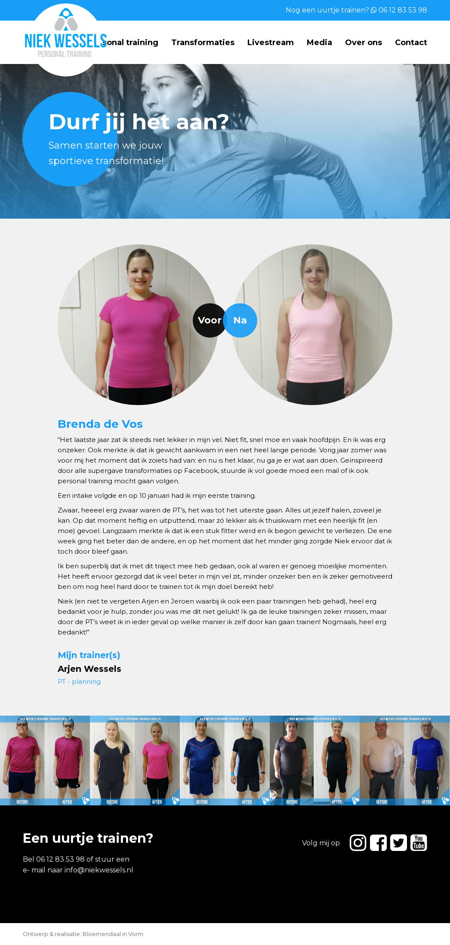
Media (319, 42)
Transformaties (202, 42)
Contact (411, 42)
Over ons (363, 42)
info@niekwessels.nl (99, 870)
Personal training (123, 42)
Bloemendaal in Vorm (113, 933)
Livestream (270, 42)
